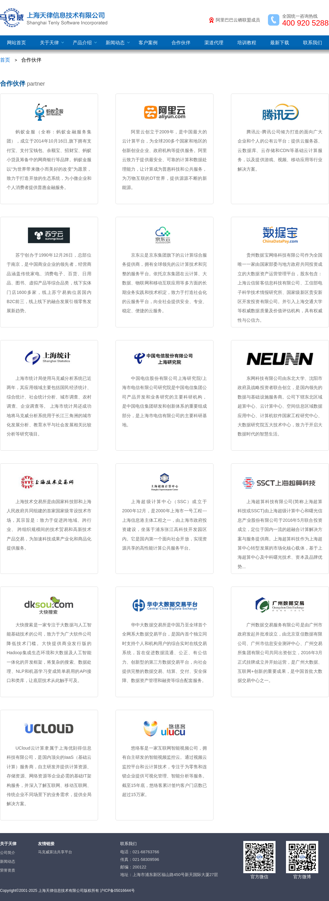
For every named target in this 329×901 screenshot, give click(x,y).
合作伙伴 (180, 42)
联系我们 (312, 42)
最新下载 (279, 42)
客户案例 (148, 42)
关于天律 (49, 42)
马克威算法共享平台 (55, 852)
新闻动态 (115, 42)
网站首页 (16, 42)
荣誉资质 (7, 870)
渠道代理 (213, 42)
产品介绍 (82, 42)
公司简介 (7, 852)
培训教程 (246, 42)
